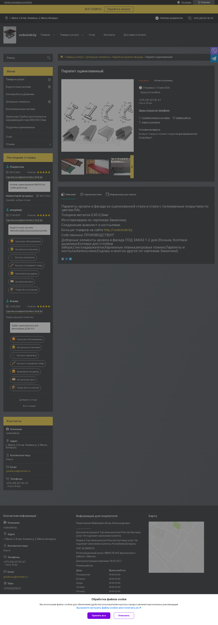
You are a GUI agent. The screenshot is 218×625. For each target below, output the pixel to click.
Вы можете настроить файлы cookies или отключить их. (108, 607)
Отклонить (124, 615)
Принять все (99, 615)
